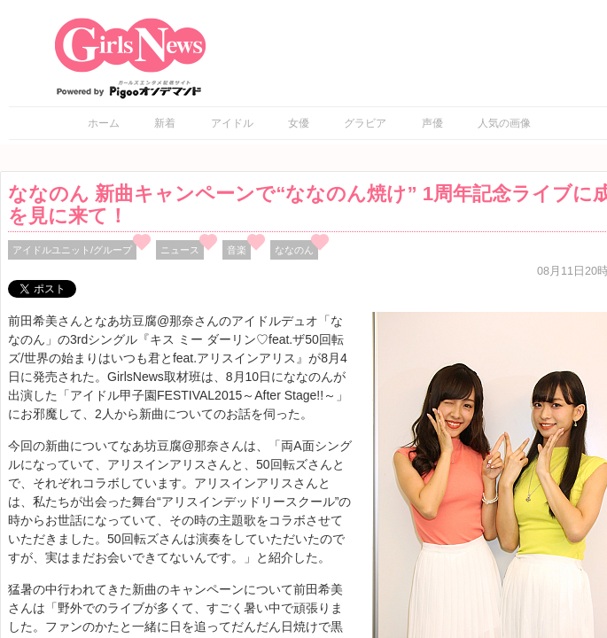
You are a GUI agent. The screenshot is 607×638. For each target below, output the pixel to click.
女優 (298, 123)
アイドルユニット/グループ (72, 250)
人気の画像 (504, 123)
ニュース (179, 250)
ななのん (294, 250)
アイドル (232, 123)
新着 (164, 123)
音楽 (236, 250)
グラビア (365, 123)
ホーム (104, 123)
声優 (432, 123)
